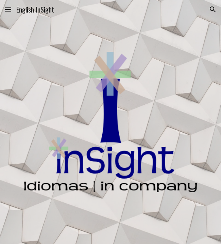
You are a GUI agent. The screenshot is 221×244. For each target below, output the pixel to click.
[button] (8, 9)
